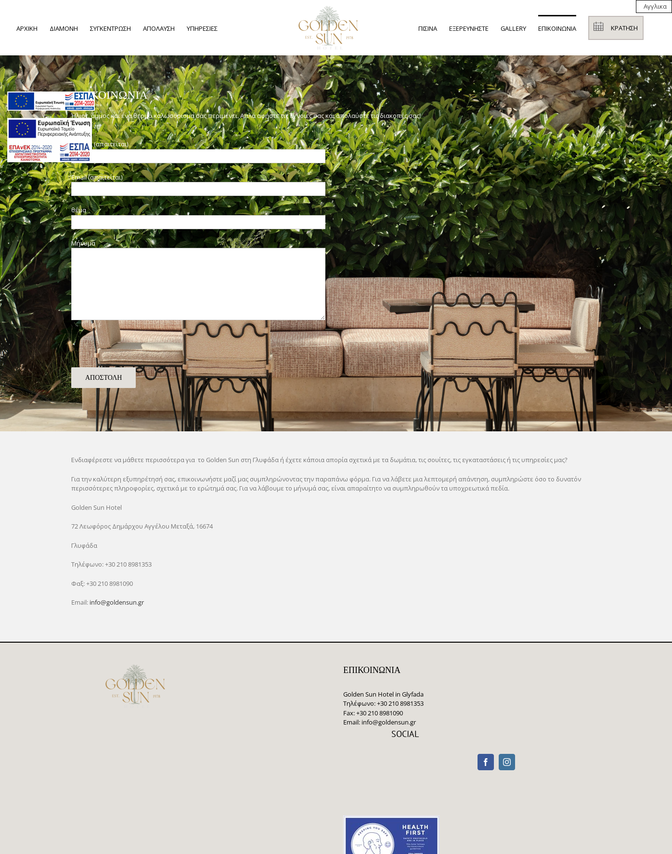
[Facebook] (486, 762)
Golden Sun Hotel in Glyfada (383, 694)
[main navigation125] (51, 101)
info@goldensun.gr (117, 602)
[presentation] (144, 348)
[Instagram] (507, 762)
